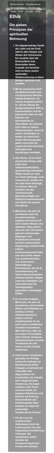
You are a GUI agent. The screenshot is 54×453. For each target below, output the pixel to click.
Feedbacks (34, 8)
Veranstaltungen (19, 8)
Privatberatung (33, 4)
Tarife (13, 11)
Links (37, 11)
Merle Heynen (17, 4)
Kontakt (29, 11)
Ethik (20, 11)
